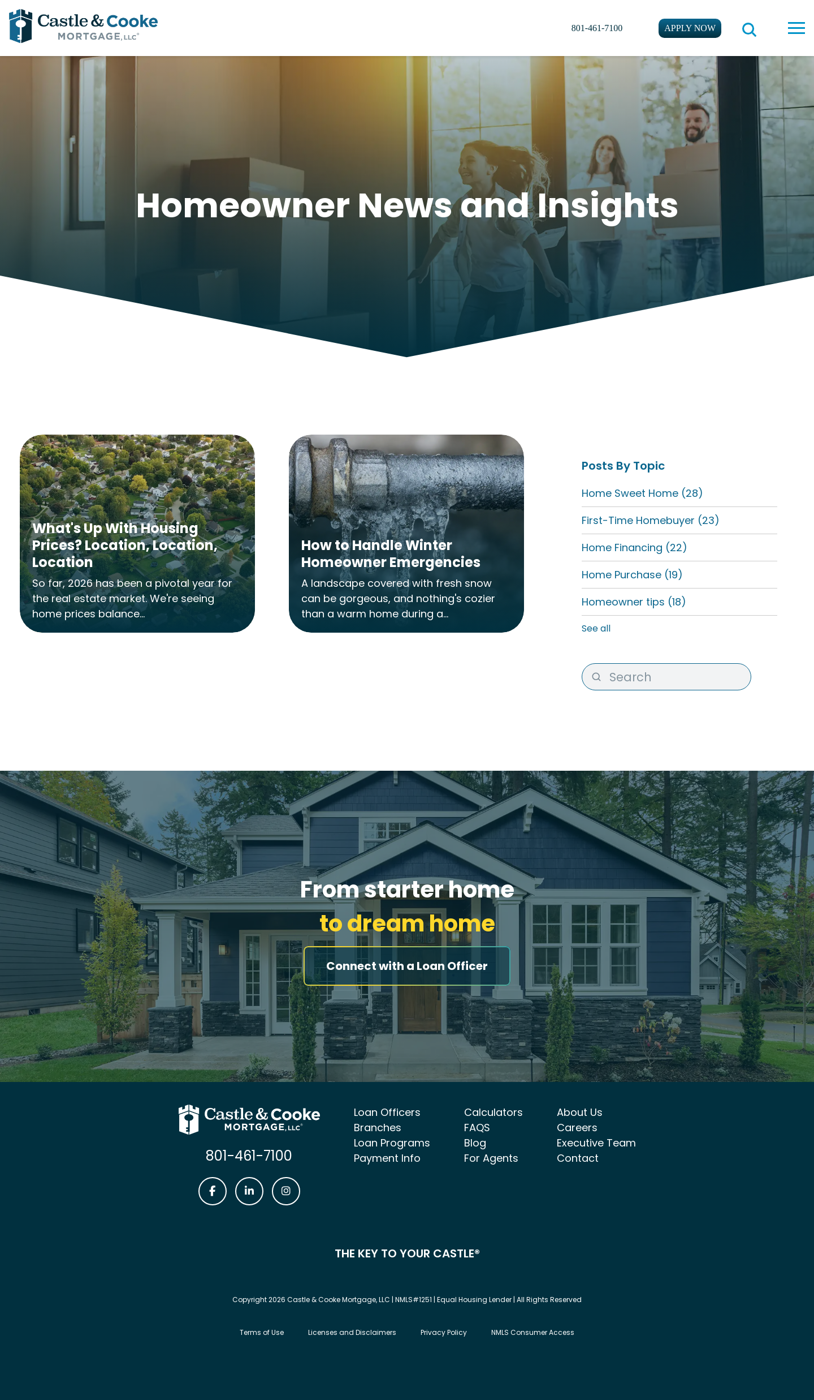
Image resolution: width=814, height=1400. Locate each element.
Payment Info (387, 1158)
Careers (577, 1127)
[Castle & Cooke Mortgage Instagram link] (286, 1191)
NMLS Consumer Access (532, 1332)
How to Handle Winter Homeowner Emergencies (390, 554)
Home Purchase (632, 575)
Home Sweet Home (642, 493)
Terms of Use (262, 1332)
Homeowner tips (634, 602)
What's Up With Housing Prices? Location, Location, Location (125, 545)
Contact (578, 1158)
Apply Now (690, 28)
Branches (377, 1127)
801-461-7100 (597, 28)
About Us (580, 1112)
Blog (475, 1143)
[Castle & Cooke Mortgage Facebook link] (212, 1191)
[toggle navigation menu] (796, 28)
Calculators (493, 1112)
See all (596, 628)
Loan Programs (392, 1143)
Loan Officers (387, 1112)
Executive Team (596, 1143)
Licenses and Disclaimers (352, 1332)
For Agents (491, 1158)
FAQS (477, 1127)
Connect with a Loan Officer (407, 966)
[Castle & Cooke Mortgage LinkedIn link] (249, 1191)
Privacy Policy (444, 1332)
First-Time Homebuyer (651, 520)
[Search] (666, 676)
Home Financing (634, 547)
